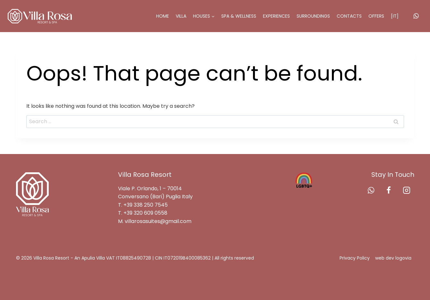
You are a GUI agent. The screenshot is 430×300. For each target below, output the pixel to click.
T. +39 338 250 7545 (143, 205)
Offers (376, 16)
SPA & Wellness (238, 16)
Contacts (349, 16)
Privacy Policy (355, 258)
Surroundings (313, 16)
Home (162, 16)
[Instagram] (406, 190)
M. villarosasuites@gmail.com (154, 221)
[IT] (395, 16)
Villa (181, 16)
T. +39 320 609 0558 (142, 213)
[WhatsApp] (416, 16)
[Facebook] (388, 190)
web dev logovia (393, 258)
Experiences (276, 16)
